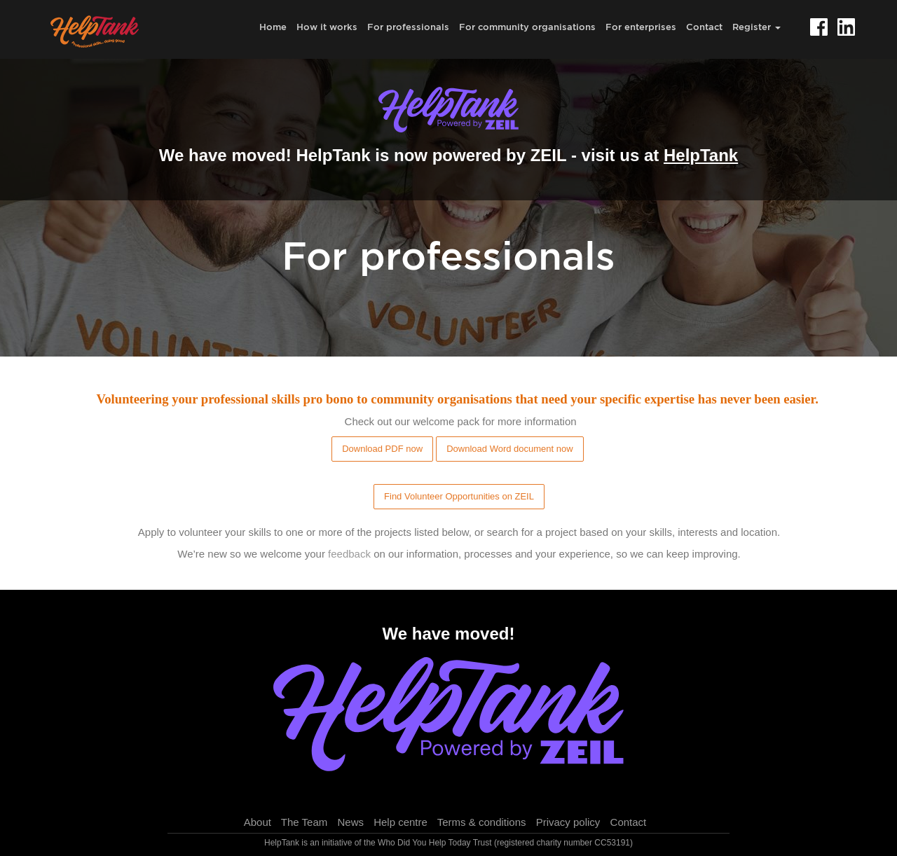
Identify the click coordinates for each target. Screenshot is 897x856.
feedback (349, 554)
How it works (326, 27)
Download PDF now (382, 448)
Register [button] (756, 27)
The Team (304, 822)
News (350, 822)
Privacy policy (568, 822)
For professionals (408, 27)
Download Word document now (509, 448)
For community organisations (527, 27)
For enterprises (640, 27)
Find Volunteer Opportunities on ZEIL (459, 496)
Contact (704, 27)
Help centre (400, 822)
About (257, 822)
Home (273, 27)
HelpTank (701, 155)
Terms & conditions (481, 822)
